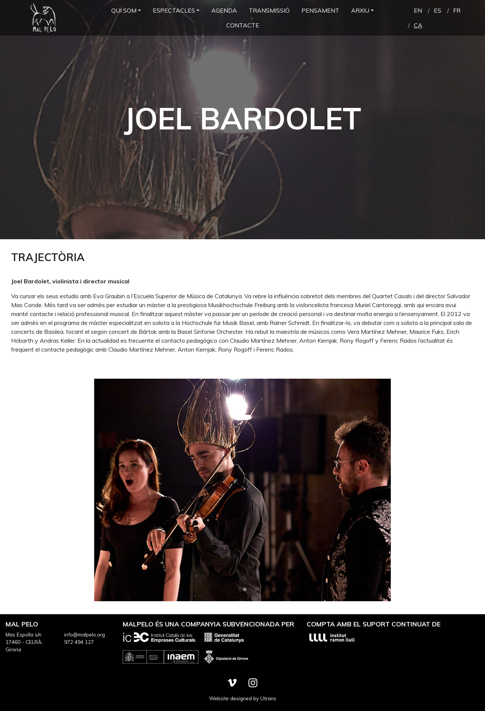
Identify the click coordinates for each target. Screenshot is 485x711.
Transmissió (269, 10)
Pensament (320, 10)
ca (418, 25)
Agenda (224, 10)
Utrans (268, 698)
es (437, 10)
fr (457, 10)
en (418, 10)
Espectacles (174, 10)
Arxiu (360, 10)
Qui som (123, 10)
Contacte (242, 25)
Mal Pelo (43, 17)
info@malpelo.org (84, 634)
